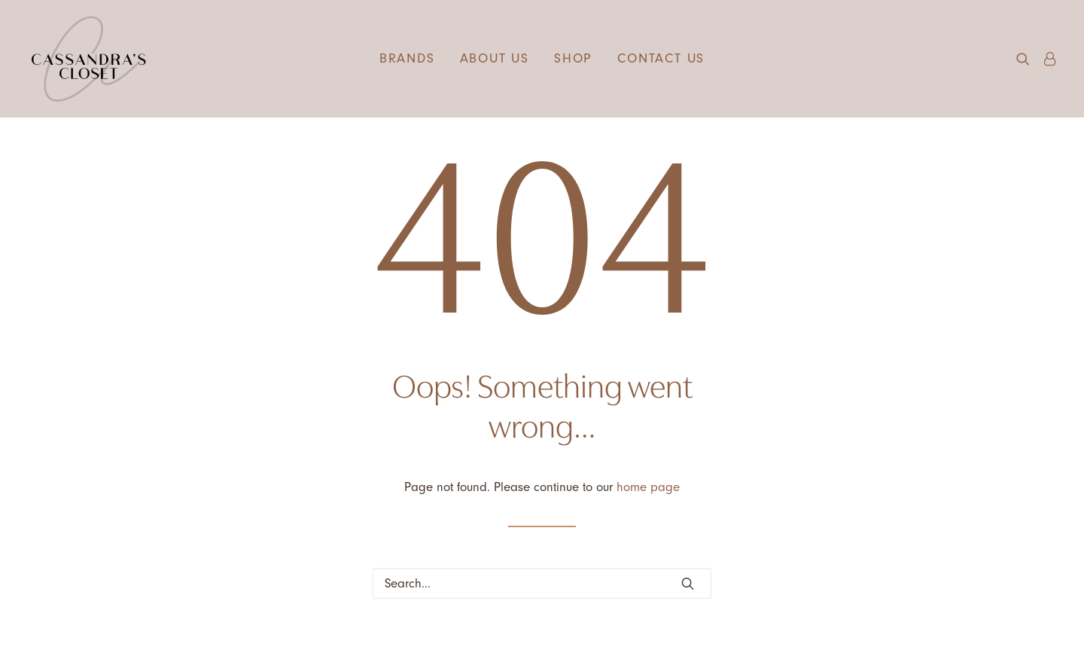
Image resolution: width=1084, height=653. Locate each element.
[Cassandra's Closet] (88, 59)
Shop (573, 58)
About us (494, 58)
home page (648, 487)
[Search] (542, 583)
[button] (1026, 58)
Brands (407, 58)
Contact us (661, 58)
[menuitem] (407, 58)
